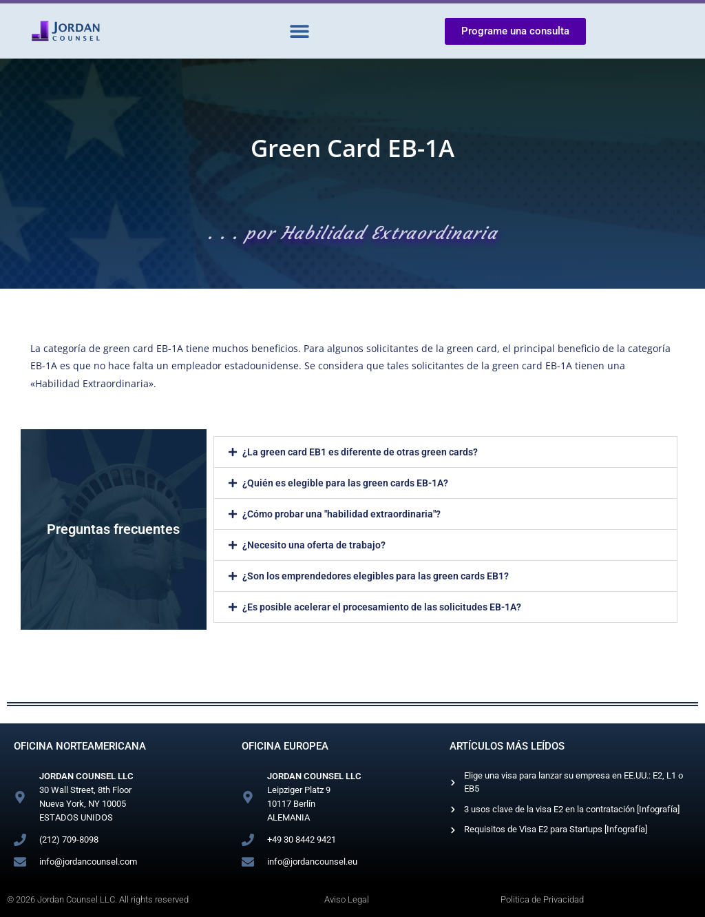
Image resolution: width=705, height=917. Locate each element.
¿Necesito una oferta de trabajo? (314, 544)
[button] (299, 31)
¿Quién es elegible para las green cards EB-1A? (345, 482)
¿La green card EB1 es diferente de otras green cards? (360, 451)
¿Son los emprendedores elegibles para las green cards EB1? (375, 575)
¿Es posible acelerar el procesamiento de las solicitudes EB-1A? (381, 606)
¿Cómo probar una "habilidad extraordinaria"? (341, 513)
